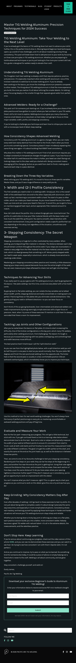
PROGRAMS (18, 6)
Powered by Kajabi (66, 658)
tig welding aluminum (10, 32)
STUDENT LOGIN (48, 7)
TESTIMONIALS (30, 6)
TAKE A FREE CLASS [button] (68, 7)
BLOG (40, 6)
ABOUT (9, 6)
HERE (11, 542)
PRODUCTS (58, 6)
